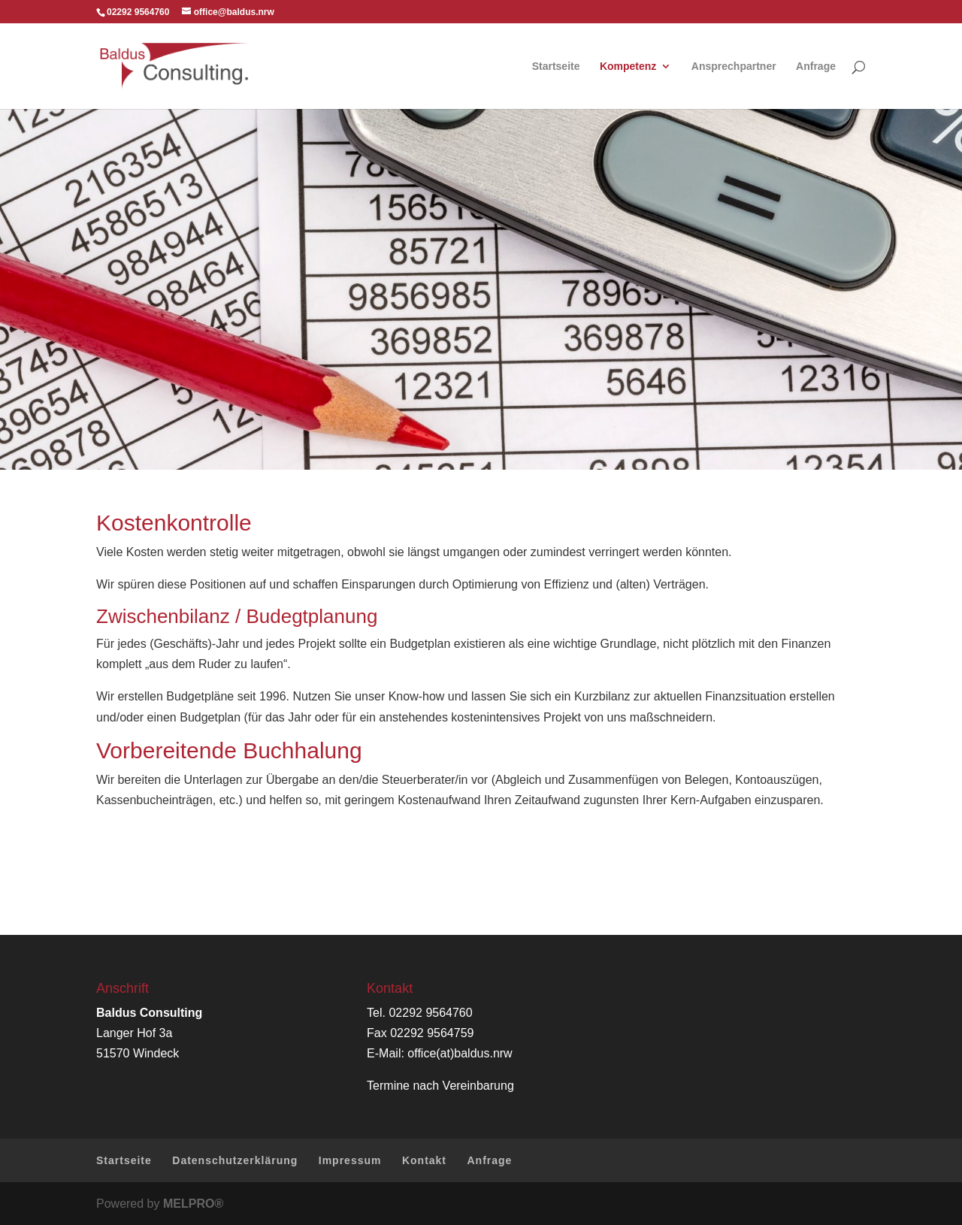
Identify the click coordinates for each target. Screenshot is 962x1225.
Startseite (556, 66)
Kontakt (424, 1160)
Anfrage (816, 66)
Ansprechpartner (733, 66)
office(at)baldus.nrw (459, 1053)
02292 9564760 (430, 1012)
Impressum (350, 1160)
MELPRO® (193, 1203)
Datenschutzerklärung (235, 1160)
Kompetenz (628, 66)
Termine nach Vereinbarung (440, 1085)
